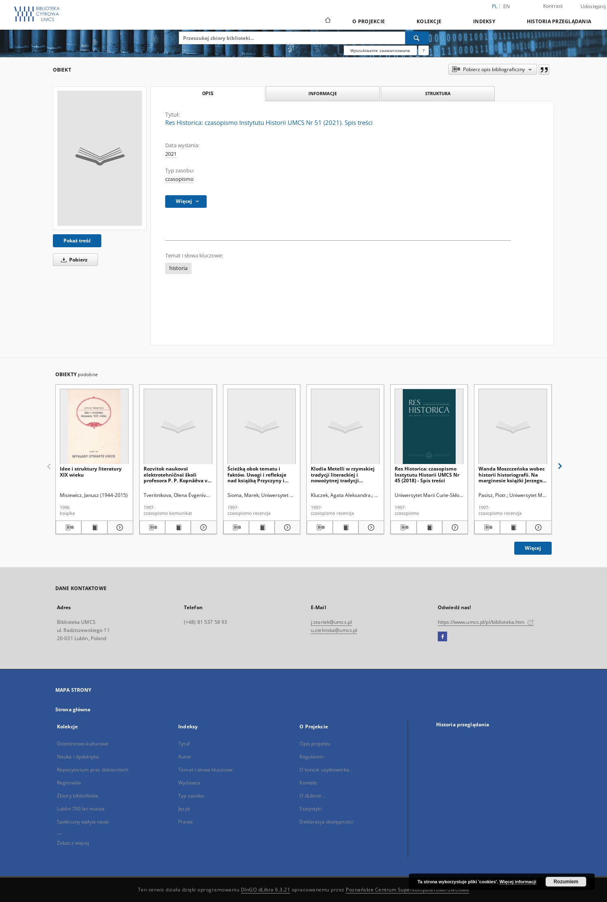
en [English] (506, 6)
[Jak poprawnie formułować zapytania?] (423, 50)
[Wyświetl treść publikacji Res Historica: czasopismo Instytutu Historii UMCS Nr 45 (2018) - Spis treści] (429, 527)
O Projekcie (368, 21)
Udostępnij (593, 6)
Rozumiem (566, 882)
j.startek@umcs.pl (331, 622)
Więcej (533, 548)
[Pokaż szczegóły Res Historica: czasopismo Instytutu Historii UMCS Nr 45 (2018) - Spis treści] (453, 527)
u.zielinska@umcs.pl (334, 630)
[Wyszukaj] (417, 37)
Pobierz (72, 259)
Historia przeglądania (559, 21)
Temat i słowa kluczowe (205, 769)
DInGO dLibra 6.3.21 (265, 889)
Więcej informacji (518, 881)
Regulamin (311, 756)
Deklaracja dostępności (326, 821)
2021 (171, 153)
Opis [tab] (207, 93)
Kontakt (308, 782)
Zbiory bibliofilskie (77, 795)
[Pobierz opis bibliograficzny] (68, 527)
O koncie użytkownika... (326, 769)
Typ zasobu (191, 795)
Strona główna (73, 709)
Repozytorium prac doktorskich (92, 769)
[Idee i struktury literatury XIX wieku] (94, 426)
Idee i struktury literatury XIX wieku (91, 471)
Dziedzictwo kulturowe (83, 743)
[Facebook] (442, 637)
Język (184, 808)
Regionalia (69, 782)
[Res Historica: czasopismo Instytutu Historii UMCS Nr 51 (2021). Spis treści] (99, 158)
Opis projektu (314, 743)
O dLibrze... (312, 795)
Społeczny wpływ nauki (83, 821)
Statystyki (310, 808)
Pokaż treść (77, 240)
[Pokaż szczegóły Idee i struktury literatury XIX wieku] (119, 527)
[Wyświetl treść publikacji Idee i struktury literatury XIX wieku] (94, 527)
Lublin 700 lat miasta (81, 808)
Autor (184, 756)
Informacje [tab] (322, 93)
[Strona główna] (327, 21)
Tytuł (184, 743)
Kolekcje (429, 21)
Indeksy (484, 21)
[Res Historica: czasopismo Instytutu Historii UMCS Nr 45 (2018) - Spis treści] (429, 426)
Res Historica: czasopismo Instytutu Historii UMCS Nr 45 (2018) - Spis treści (427, 474)
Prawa (185, 821)
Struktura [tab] (438, 93)
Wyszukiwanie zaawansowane (380, 50)
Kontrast (553, 5)
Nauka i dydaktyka (78, 756)
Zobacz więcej (73, 842)
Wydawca (189, 782)
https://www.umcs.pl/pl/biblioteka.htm (486, 622)
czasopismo (179, 179)
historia (178, 268)
